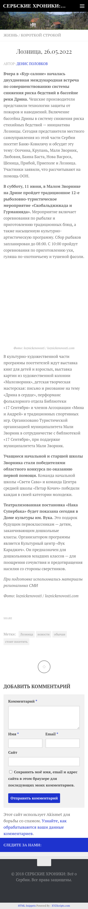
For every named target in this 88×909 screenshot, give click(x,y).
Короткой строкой (41, 35)
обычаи (59, 634)
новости (44, 634)
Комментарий (22, 701)
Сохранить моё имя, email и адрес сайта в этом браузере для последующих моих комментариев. (42, 779)
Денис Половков (32, 63)
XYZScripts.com (61, 905)
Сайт (12, 752)
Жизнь (11, 35)
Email (52, 734)
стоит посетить (16, 641)
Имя (13, 734)
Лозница (26, 634)
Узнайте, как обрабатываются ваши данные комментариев (35, 827)
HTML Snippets (27, 905)
